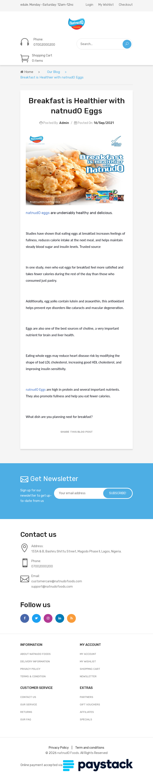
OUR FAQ (25, 719)
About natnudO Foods (35, 654)
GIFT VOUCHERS (90, 704)
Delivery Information (35, 661)
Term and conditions (89, 748)
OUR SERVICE (28, 704)
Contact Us (28, 697)
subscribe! (116, 493)
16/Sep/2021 (104, 123)
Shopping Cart (90, 668)
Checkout (126, 5)
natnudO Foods (68, 753)
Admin (64, 123)
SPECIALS (86, 719)
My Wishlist (106, 5)
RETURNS (26, 712)
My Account (88, 654)
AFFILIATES (87, 712)
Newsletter (88, 676)
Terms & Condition (33, 676)
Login (89, 5)
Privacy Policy (30, 668)
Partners (86, 697)
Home (26, 72)
